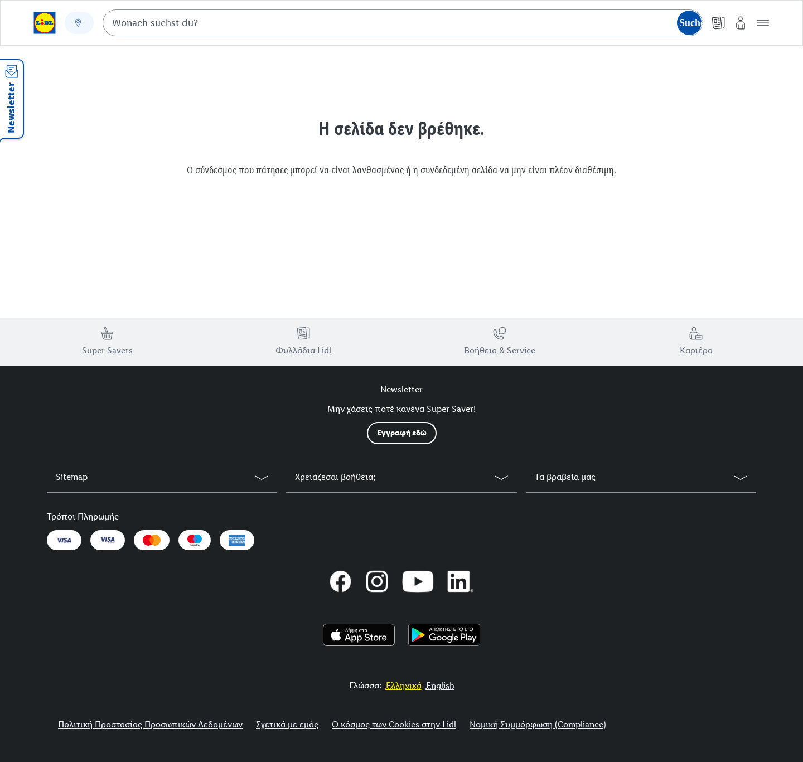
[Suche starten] (689, 23)
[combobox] (403, 22)
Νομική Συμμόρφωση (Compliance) (538, 724)
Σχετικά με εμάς (287, 724)
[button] (763, 23)
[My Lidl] (740, 23)
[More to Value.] (404, 685)
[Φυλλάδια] (718, 23)
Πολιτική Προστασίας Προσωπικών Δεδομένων (150, 724)
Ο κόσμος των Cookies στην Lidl (394, 724)
